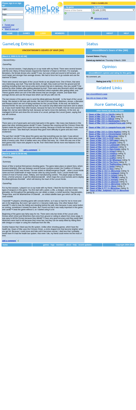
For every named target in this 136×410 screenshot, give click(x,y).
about (68, 245)
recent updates (84, 245)
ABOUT (109, 33)
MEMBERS (59, 33)
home (5, 245)
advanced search (101, 18)
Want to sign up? (12, 29)
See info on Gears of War (96, 98)
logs (52, 245)
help (75, 245)
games (46, 245)
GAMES (26, 33)
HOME (10, 33)
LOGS (43, 33)
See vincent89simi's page (96, 94)
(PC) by (105, 188)
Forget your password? (8, 26)
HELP (126, 33)
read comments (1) (12, 150)
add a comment (31, 150)
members (60, 245)
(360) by (102, 114)
